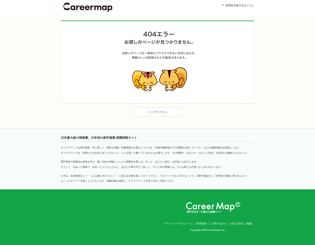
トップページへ (157, 112)
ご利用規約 (200, 223)
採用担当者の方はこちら (239, 5)
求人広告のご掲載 (241, 223)
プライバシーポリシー (177, 223)
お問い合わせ (219, 223)
